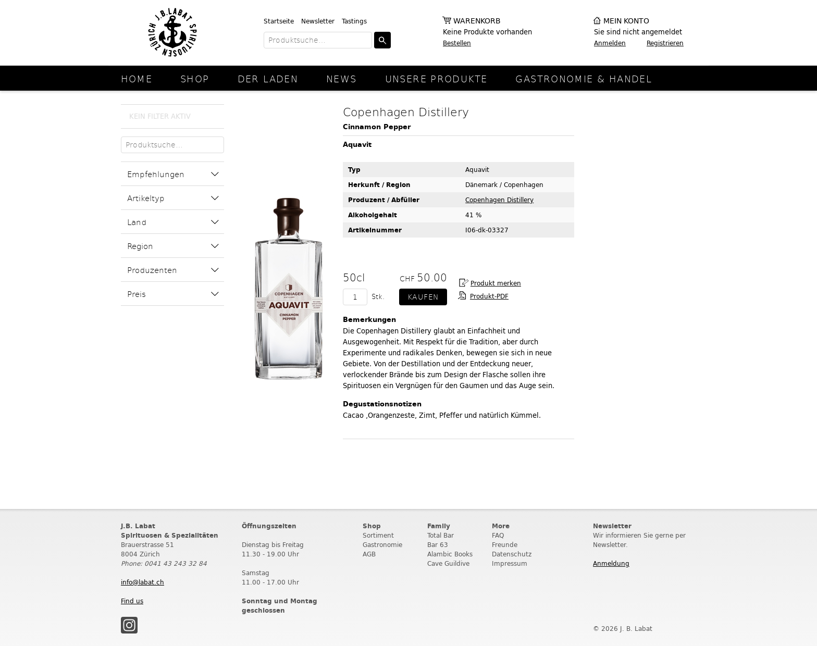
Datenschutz (511, 554)
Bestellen (457, 43)
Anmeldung (611, 563)
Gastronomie (382, 545)
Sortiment (378, 535)
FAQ (498, 535)
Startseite (279, 21)
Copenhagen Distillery (499, 200)
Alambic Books (450, 554)
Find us (132, 601)
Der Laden (268, 78)
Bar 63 (437, 545)
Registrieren (665, 43)
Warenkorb (477, 21)
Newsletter (318, 21)
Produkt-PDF (489, 296)
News (341, 78)
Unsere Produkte (436, 78)
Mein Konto (626, 21)
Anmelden (610, 43)
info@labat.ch (142, 582)
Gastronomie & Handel (583, 78)
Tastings (354, 21)
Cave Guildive (448, 563)
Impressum (509, 563)
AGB (369, 554)
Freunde (504, 545)
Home (137, 78)
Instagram (129, 625)
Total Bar (440, 535)
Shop (194, 78)
